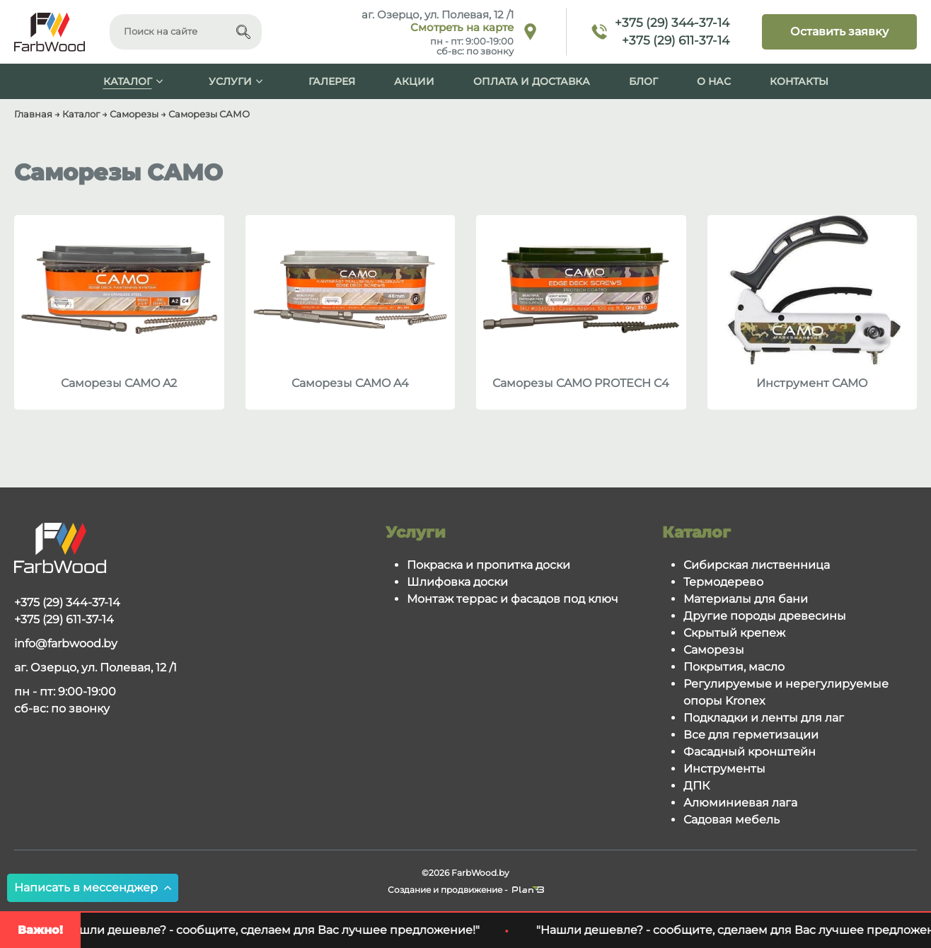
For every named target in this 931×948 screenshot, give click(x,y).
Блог (643, 81)
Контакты (799, 81)
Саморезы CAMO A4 (350, 383)
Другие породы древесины (764, 616)
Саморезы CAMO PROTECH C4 (580, 383)
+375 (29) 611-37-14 (675, 40)
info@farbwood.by (65, 643)
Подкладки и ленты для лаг (763, 717)
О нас (714, 81)
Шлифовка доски (457, 582)
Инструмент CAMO (811, 383)
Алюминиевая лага (740, 802)
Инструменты (724, 768)
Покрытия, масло (734, 667)
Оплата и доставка (531, 81)
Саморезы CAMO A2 (119, 383)
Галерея (331, 81)
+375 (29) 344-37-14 (672, 23)
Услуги (230, 81)
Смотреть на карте (462, 27)
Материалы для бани (745, 599)
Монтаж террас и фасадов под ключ (512, 599)
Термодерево (723, 582)
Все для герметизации (751, 734)
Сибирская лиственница (756, 565)
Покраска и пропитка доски (488, 565)
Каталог (127, 81)
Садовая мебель (731, 819)
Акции (414, 81)
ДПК (696, 785)
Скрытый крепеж (734, 633)
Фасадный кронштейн (749, 751)
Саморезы (713, 650)
